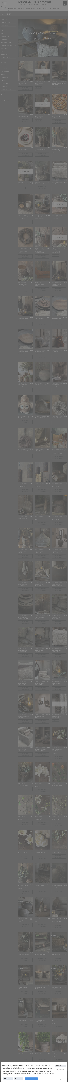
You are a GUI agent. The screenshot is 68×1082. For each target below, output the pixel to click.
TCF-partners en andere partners (15, 1065)
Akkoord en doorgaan (31, 1078)
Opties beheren (5, 1071)
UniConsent (63, 1080)
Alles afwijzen (18, 1078)
